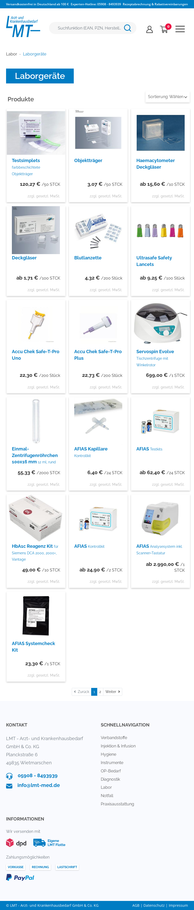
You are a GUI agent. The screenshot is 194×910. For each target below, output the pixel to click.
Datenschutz (154, 905)
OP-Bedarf (111, 771)
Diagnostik (110, 779)
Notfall (107, 795)
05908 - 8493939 (109, 4)
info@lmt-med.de (38, 785)
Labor (106, 787)
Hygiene (108, 754)
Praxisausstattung (117, 804)
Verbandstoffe (114, 737)
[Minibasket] (164, 29)
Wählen (167, 96)
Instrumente (112, 762)
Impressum (178, 905)
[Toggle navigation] (180, 29)
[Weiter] (112, 692)
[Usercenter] (149, 29)
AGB (135, 905)
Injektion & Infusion (118, 746)
